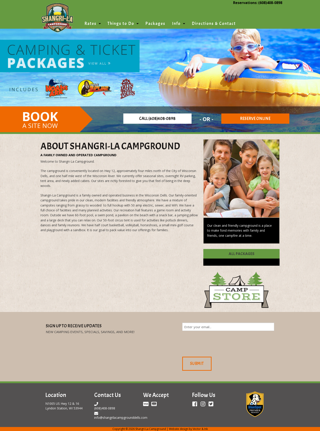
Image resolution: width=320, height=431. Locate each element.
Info (176, 23)
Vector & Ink (200, 429)
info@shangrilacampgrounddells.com (120, 417)
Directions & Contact (214, 23)
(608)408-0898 (270, 2)
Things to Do (121, 23)
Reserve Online (255, 118)
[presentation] (216, 343)
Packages (155, 23)
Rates (90, 23)
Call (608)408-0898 (157, 118)
